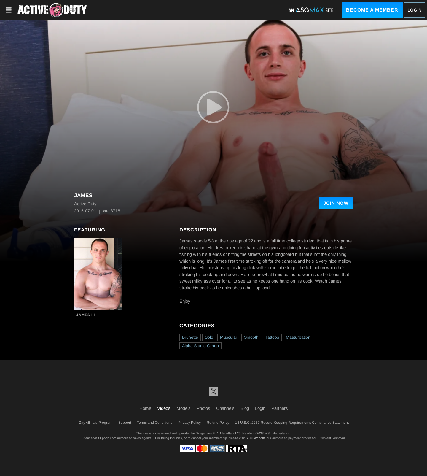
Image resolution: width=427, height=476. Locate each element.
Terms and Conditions (154, 423)
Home (145, 408)
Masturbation (298, 337)
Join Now (336, 203)
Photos (203, 408)
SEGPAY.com (255, 438)
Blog (244, 408)
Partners (279, 408)
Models (183, 408)
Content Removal (332, 438)
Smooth (251, 337)
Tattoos (272, 337)
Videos (164, 408)
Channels (225, 408)
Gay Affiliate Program (95, 423)
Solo (209, 337)
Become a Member (372, 9)
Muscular (228, 337)
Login (414, 9)
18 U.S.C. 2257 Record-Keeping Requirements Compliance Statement (292, 423)
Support (124, 423)
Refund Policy (218, 423)
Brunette (190, 337)
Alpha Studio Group (200, 345)
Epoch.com (108, 438)
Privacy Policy (189, 423)
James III (85, 315)
